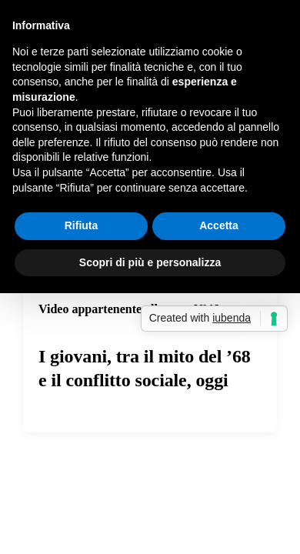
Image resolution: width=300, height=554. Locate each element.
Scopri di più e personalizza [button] (150, 262)
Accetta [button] (218, 225)
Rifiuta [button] (81, 225)
